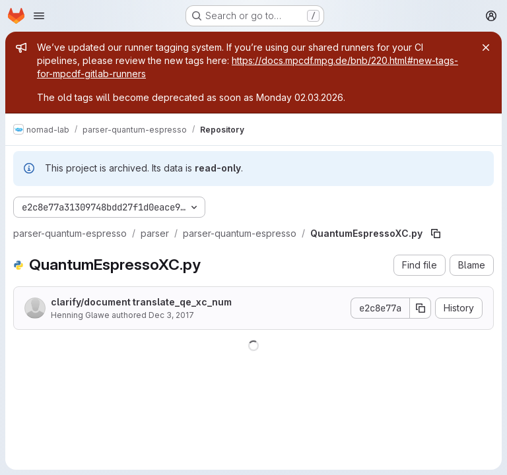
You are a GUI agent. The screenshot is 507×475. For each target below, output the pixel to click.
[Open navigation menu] (39, 15)
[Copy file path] (435, 233)
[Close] (486, 47)
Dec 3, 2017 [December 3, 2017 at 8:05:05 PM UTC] (171, 315)
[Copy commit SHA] (420, 308)
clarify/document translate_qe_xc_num (141, 301)
